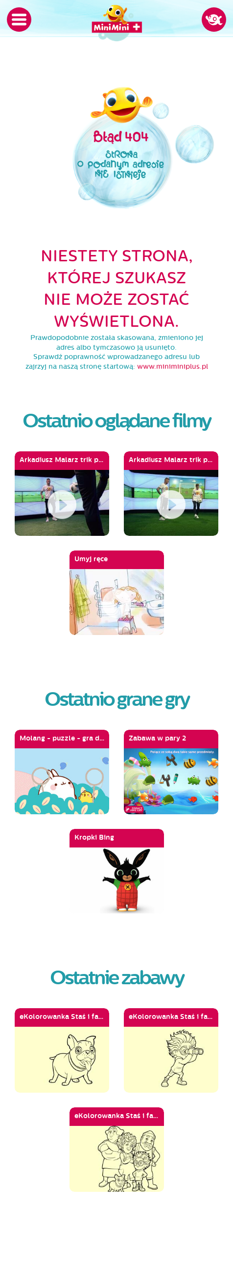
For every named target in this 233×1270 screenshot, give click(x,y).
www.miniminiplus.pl (172, 366)
